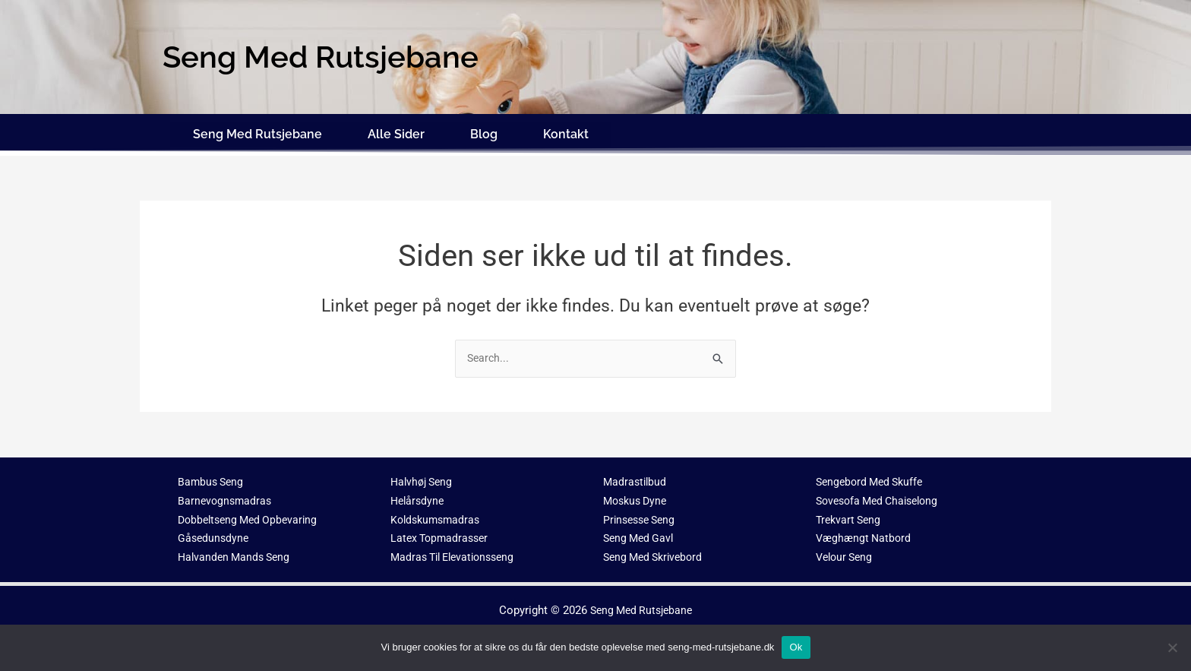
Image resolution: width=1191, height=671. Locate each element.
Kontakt (566, 131)
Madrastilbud (636, 476)
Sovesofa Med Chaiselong (882, 495)
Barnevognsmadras (226, 495)
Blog (484, 131)
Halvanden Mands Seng (237, 552)
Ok (795, 647)
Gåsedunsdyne (214, 533)
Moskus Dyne (637, 495)
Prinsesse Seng (642, 514)
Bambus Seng (212, 476)
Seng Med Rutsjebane (257, 131)
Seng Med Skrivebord (656, 552)
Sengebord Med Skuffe (873, 476)
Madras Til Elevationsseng (457, 552)
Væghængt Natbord (865, 533)
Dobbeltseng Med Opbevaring (252, 514)
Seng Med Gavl (640, 533)
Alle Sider (396, 131)
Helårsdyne (418, 495)
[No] (1172, 647)
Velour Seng (846, 552)
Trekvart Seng (850, 514)
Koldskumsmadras (437, 514)
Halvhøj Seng (423, 476)
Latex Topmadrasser (442, 533)
